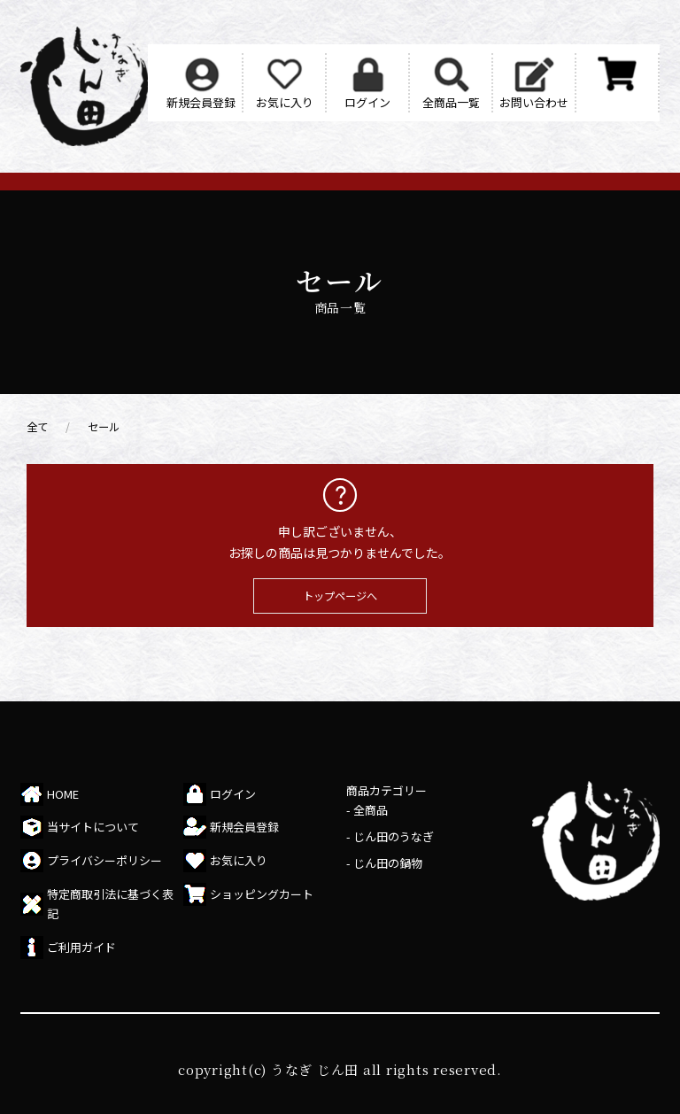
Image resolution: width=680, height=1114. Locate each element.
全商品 (370, 809)
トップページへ (340, 596)
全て (37, 427)
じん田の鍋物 (387, 863)
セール (104, 427)
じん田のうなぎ (393, 836)
